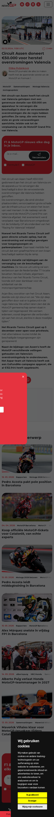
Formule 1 (13, 165)
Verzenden (39, 156)
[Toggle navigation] (48, 4)
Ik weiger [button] (32, 801)
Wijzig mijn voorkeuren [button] (32, 807)
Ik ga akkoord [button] (32, 795)
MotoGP (30, 165)
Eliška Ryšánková (19, 68)
